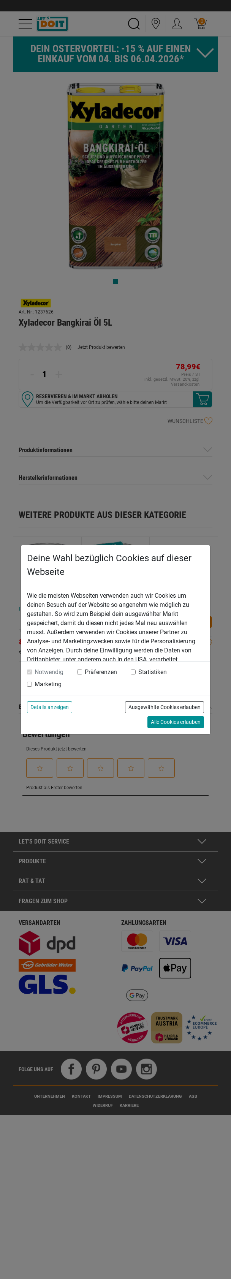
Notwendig (49, 672)
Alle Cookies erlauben (176, 722)
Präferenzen (101, 672)
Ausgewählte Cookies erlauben (164, 707)
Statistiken (152, 672)
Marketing (48, 684)
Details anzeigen (49, 707)
